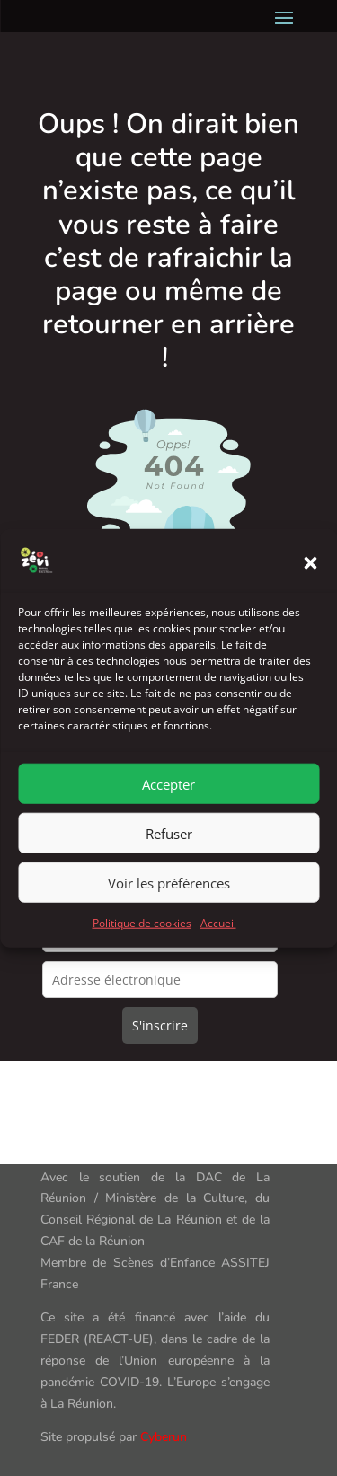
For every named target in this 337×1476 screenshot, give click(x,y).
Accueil (218, 938)
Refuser (169, 849)
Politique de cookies (142, 938)
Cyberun (163, 1436)
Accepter (168, 800)
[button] (310, 579)
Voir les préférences (169, 898)
